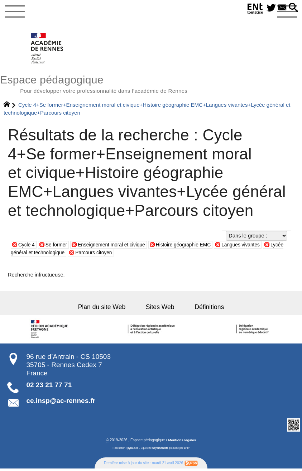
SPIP (187, 450)
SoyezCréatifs (160, 450)
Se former (58, 247)
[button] (293, 8)
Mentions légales (182, 442)
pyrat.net (131, 450)
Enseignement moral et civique (116, 247)
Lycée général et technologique (54, 255)
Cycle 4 (27, 247)
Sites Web (160, 309)
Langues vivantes (252, 247)
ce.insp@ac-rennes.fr (60, 403)
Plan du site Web (107, 309)
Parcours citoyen (121, 255)
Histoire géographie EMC (192, 247)
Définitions (203, 309)
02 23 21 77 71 (49, 387)
